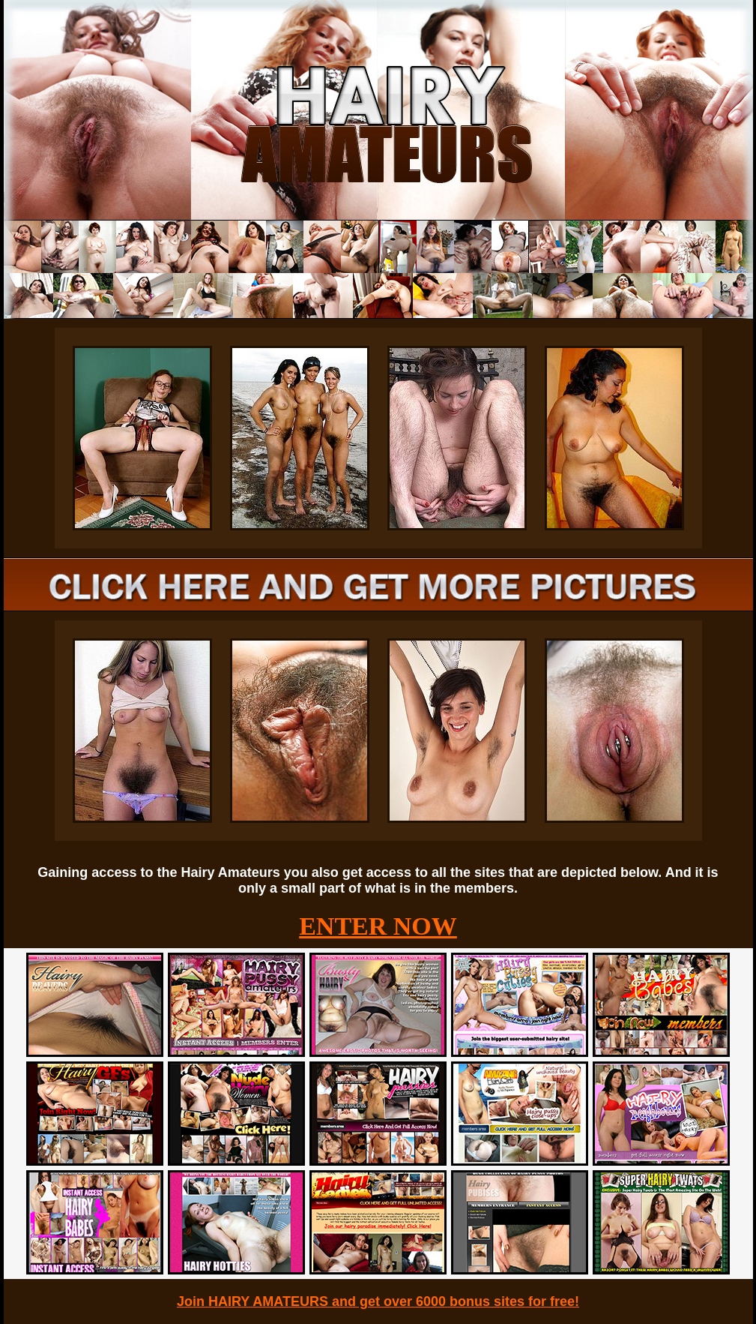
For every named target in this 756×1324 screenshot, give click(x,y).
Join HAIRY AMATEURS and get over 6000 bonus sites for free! (378, 1301)
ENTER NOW (378, 926)
